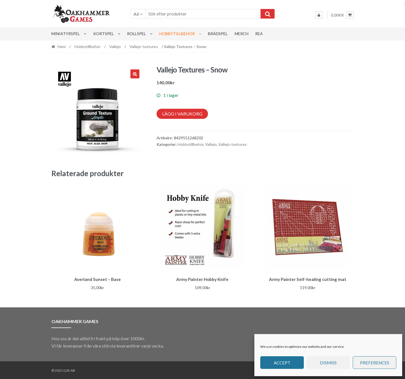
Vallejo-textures (144, 46)
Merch (241, 33)
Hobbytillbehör (177, 33)
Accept (282, 362)
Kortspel (103, 33)
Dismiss (328, 362)
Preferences (374, 362)
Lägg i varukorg (182, 113)
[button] (134, 73)
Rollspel (136, 33)
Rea (259, 33)
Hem (62, 46)
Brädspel (218, 33)
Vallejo (115, 46)
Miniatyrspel (65, 33)
